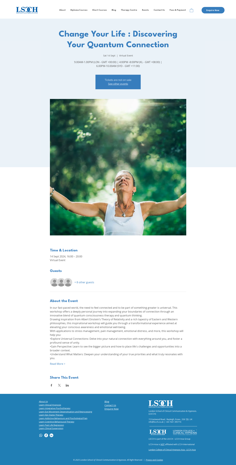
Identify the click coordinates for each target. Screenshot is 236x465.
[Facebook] (46, 435)
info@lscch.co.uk (156, 422)
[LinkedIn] (51, 435)
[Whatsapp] (41, 435)
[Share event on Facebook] (51, 385)
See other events (118, 83)
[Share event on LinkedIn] (67, 385)
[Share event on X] (59, 385)
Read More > (57, 364)
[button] (62, 10)
